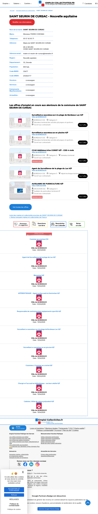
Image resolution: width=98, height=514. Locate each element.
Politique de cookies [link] (14, 509)
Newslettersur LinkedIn (60, 224)
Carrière (28, 3)
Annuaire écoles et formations (18, 457)
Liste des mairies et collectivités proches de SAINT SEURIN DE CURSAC (36, 215)
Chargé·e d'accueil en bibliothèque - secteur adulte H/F (39, 383)
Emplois (6, 3)
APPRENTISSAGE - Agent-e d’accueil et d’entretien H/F (39, 293)
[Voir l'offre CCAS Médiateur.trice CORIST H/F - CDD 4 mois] (49, 156)
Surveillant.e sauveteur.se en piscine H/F (38, 347)
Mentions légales (51, 428)
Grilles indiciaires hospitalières (50, 438)
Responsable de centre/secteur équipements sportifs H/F (39, 311)
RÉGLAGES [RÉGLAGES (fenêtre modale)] (14, 499)
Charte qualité (79, 428)
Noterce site (78, 224)
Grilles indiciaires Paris (48, 441)
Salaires (17, 3)
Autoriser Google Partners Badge (49, 509)
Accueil (12, 10)
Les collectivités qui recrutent (18, 445)
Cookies (76, 430)
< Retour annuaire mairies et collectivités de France (28, 217)
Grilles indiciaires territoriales (50, 437)
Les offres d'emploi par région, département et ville (24, 442)
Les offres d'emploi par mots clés (20, 438)
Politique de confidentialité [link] (14, 504)
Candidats (87, 3)
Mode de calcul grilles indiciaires (51, 443)
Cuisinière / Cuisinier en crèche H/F (39, 365)
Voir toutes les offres (20, 207)
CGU (71, 428)
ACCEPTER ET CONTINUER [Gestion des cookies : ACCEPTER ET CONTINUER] (14, 489)
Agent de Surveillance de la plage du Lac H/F (39, 257)
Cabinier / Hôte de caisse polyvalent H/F (39, 401)
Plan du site (67, 430)
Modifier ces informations (22, 22)
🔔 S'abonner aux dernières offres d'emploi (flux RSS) (24, 447)
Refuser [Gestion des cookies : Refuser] (14, 495)
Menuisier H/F (39, 275)
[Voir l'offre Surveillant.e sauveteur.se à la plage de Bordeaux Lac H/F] (49, 120)
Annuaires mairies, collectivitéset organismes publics (19, 455)
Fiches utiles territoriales (48, 454)
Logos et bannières (37, 428)
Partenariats (63, 428)
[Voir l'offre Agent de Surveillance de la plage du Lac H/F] (49, 172)
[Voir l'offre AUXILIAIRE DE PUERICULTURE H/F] (49, 191)
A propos (58, 430)
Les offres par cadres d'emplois (19, 440)
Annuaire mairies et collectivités (25, 10)
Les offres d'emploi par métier (18, 437)
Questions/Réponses (47, 456)
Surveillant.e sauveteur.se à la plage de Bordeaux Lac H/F (39, 329)
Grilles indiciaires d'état (48, 440)
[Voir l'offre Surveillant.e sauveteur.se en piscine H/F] (49, 138)
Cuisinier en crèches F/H (39, 239)
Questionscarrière (42, 224)
